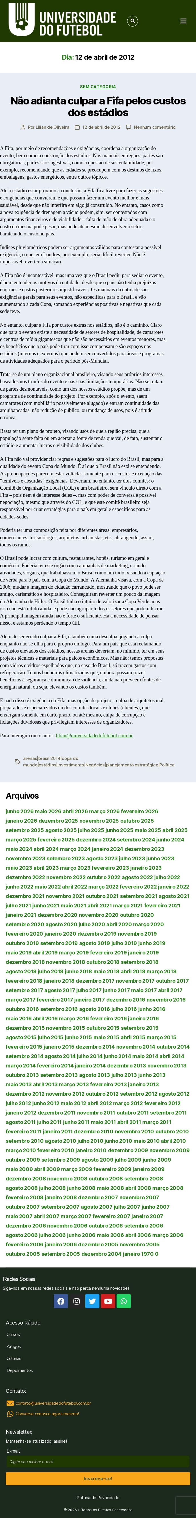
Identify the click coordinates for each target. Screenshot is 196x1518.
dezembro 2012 (25, 1094)
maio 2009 (19, 1169)
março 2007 (76, 1216)
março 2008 (167, 1188)
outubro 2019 (22, 943)
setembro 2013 (59, 1075)
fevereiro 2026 (139, 811)
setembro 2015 (140, 1028)
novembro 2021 (65, 896)
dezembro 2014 (95, 1047)
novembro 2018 (65, 962)
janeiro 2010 (91, 1150)
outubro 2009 (23, 1160)
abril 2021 (99, 906)
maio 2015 (106, 1037)
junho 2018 (78, 971)
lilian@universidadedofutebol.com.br (94, 735)
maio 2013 (19, 1084)
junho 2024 (170, 840)
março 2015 (161, 1037)
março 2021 (128, 906)
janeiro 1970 (138, 1254)
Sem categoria (98, 86)
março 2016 (74, 1019)
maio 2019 (19, 953)
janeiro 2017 (89, 1000)
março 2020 (148, 924)
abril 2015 (133, 1037)
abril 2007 (46, 1216)
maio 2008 (110, 1188)
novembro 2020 (99, 915)
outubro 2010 (172, 1132)
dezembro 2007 (98, 1197)
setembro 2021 (138, 896)
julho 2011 (49, 1122)
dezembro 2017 (95, 981)
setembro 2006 (143, 1226)
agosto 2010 (60, 1141)
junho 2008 (81, 1188)
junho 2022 (19, 887)
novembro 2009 (169, 1150)
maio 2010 (146, 1141)
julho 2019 (124, 943)
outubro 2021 (102, 896)
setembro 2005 (60, 1254)
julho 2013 (124, 1075)
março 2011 (156, 1122)
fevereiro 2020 (24, 934)
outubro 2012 (102, 1094)
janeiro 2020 (60, 934)
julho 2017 (88, 990)
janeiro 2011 (58, 1132)
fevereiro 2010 (55, 1150)
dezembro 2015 (25, 1028)
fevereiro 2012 (162, 1103)
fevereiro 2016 (108, 1019)
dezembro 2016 (125, 1000)
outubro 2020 (137, 915)
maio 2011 (103, 1122)
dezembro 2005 (98, 1244)
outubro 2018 (102, 962)
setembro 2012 (138, 1094)
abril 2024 (46, 849)
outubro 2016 (22, 1009)
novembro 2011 (96, 1113)
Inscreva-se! (98, 1478)
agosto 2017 (59, 990)
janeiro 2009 (149, 1169)
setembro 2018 (140, 962)
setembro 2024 (136, 840)
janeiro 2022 (173, 887)
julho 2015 (50, 1037)
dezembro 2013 (126, 1066)
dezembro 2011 (57, 1113)
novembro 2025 (99, 821)
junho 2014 (117, 1056)
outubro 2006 (106, 1226)
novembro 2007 (139, 1197)
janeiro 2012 (21, 1113)
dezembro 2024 (96, 840)
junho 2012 (45, 1103)
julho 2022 (167, 877)
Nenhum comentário (154, 127)
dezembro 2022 (25, 877)
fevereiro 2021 (162, 906)
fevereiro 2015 (24, 1047)
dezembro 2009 (128, 1150)
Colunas (14, 1358)
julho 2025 (91, 830)
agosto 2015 (21, 1037)
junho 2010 (118, 1141)
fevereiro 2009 (112, 1169)
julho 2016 (124, 1009)
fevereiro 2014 (55, 1066)
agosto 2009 (97, 1160)
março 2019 (74, 953)
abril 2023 (46, 868)
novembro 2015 (65, 1028)
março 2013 (74, 1084)
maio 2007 (19, 1216)
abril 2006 (138, 1235)
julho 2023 (132, 858)
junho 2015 (78, 1037)
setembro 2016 (59, 1009)
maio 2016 (19, 1019)
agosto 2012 (174, 1094)
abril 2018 (133, 971)
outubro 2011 (133, 1113)
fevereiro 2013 (108, 1084)
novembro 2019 (137, 934)
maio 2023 (19, 868)
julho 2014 (89, 1056)
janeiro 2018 (59, 981)
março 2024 (75, 849)
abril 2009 (47, 1169)
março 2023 (75, 868)
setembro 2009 (60, 1160)
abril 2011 (129, 1122)
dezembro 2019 (97, 934)
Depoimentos (20, 1370)
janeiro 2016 (143, 1019)
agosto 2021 (174, 896)
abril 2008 (138, 1188)
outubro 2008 (106, 1179)
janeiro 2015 (59, 1047)
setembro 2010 (25, 1141)
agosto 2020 (61, 924)
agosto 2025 (61, 830)
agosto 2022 (137, 877)
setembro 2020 (25, 924)
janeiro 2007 (147, 1216)
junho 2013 (151, 1075)
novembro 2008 (67, 1179)
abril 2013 (45, 1084)
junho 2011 (76, 1122)
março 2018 (161, 971)
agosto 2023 (101, 858)
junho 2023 (160, 858)
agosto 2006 (22, 1235)
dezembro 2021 (25, 896)
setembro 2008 (143, 1179)
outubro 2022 (103, 877)
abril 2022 (74, 887)
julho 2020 (92, 924)
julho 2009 (128, 1160)
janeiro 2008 (61, 1197)
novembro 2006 (67, 1226)
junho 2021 (45, 906)
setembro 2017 (24, 990)
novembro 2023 (25, 858)
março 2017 (20, 1000)
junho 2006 (81, 1235)
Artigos (14, 1346)
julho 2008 (52, 1188)
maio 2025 (148, 830)
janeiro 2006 (61, 1244)
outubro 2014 (173, 1047)
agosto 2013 (94, 1075)
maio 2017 (144, 990)
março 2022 (103, 887)
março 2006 (167, 1235)
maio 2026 (48, 811)
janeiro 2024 (107, 849)
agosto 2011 (21, 1122)
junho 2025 (119, 830)
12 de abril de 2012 (101, 127)
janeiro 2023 (146, 868)
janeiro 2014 (90, 1066)
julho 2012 (18, 1103)
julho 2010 (90, 1141)
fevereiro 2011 (23, 1132)
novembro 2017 (135, 981)
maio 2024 (19, 849)
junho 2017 (116, 990)
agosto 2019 (94, 943)
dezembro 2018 (25, 962)
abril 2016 (45, 1019)
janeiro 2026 (21, 821)
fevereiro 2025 (56, 840)
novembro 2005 (140, 1244)
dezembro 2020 (58, 915)
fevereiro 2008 (24, 1197)
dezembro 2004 (101, 1254)
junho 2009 (157, 1160)
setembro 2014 (24, 1056)
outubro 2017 (172, 981)
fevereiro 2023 (110, 868)
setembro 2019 (59, 943)
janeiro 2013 (143, 1084)
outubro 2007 (23, 1207)
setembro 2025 (25, 830)
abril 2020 (119, 924)
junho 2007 (156, 1207)
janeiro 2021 (21, 915)
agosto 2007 (97, 1207)
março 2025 (21, 840)
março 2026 (104, 811)
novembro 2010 (134, 1132)
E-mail (14, 1451)
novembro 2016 (166, 1000)
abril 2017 (170, 990)
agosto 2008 (22, 1188)
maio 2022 (48, 887)
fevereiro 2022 (138, 887)
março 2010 (21, 1150)
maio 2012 (73, 1103)
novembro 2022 (66, 877)
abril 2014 (171, 1056)
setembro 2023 (66, 858)
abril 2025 (174, 830)
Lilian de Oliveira (52, 127)
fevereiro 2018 (24, 981)
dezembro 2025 (58, 821)
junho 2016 (151, 1009)
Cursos (13, 1334)
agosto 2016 (94, 1009)
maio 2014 (145, 1056)
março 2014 (20, 1066)
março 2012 (128, 1103)
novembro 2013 (167, 1066)
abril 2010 (173, 1141)
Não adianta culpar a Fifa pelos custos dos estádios (98, 106)
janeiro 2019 (143, 953)
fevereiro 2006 (24, 1244)
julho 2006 (52, 1235)
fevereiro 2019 (108, 953)
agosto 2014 (60, 1056)
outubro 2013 (22, 1075)
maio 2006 (110, 1235)
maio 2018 (106, 971)
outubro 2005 (23, 1254)
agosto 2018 (21, 971)
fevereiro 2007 (111, 1216)
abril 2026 (75, 811)
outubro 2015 (102, 1028)
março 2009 (76, 1169)
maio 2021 (73, 906)
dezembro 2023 (144, 849)
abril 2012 (99, 1103)
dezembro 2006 (26, 1226)
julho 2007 (127, 1207)
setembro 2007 (60, 1207)
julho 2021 (18, 906)
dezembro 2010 (93, 1132)
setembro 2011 (168, 1113)
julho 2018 (50, 971)
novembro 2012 (65, 1094)
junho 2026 (19, 811)
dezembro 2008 (26, 1179)
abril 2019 (45, 953)
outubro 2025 (137, 821)
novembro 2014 (135, 1047)
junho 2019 (151, 943)
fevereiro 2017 (55, 1000)
